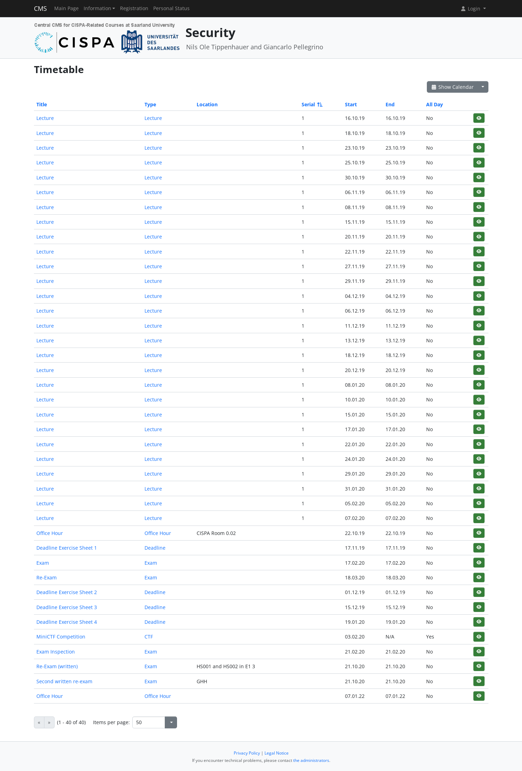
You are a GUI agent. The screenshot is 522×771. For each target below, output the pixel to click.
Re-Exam (46, 577)
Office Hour (49, 533)
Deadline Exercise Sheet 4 (66, 622)
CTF (148, 636)
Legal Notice (276, 753)
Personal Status (171, 8)
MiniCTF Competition (60, 636)
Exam (42, 562)
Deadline (154, 547)
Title (41, 104)
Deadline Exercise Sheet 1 (66, 547)
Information (97, 8)
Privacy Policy (247, 753)
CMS (40, 8)
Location (207, 104)
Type (150, 104)
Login (471, 8)
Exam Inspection (55, 651)
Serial (312, 104)
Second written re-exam (64, 681)
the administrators (311, 760)
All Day (434, 104)
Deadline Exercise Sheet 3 (66, 607)
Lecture (45, 118)
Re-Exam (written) (57, 666)
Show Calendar (452, 87)
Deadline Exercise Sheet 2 (66, 592)
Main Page (66, 8)
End (390, 104)
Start (351, 104)
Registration (134, 8)
